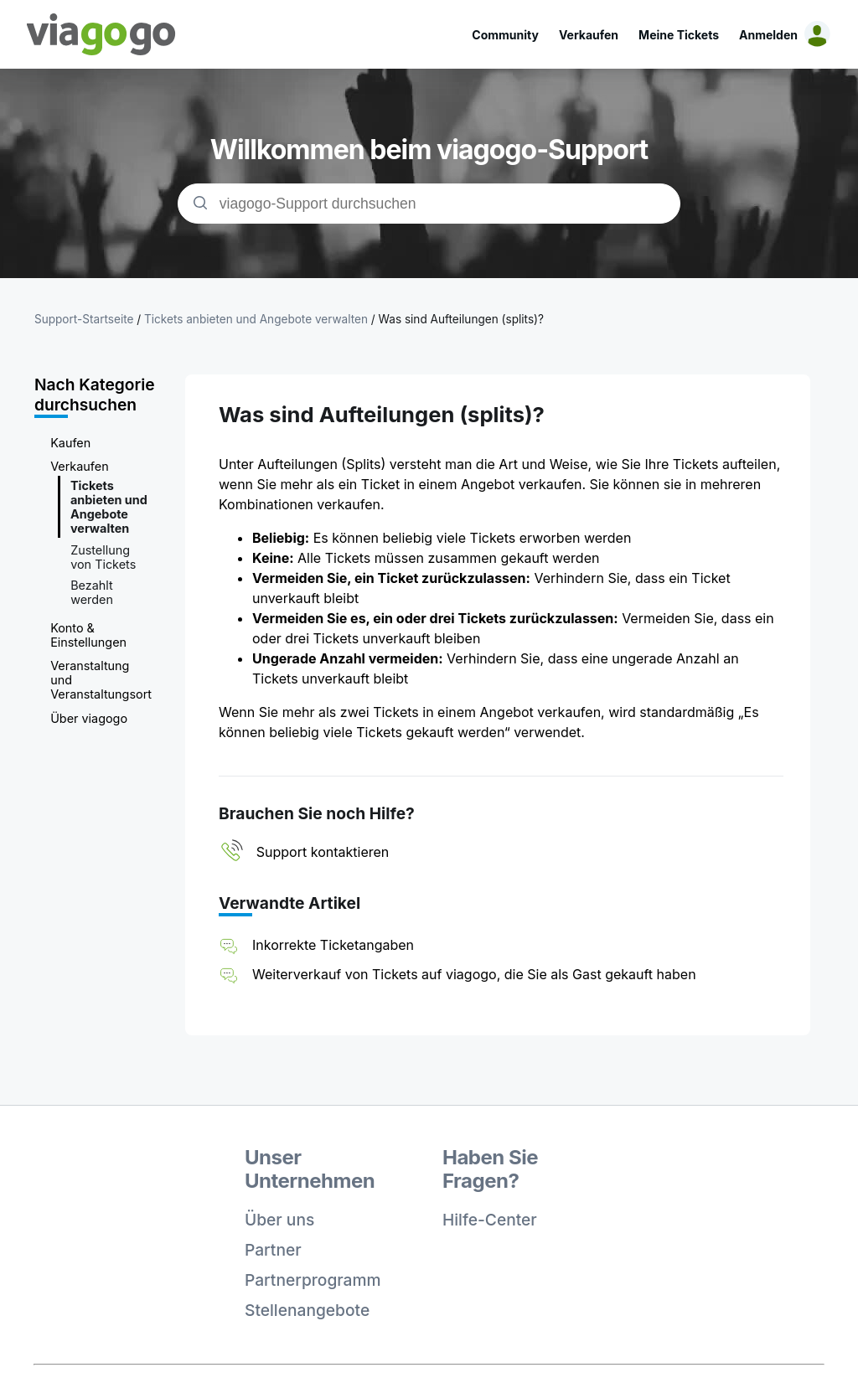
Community (505, 35)
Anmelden (768, 35)
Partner (273, 1250)
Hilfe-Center (489, 1220)
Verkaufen (588, 35)
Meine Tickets (678, 35)
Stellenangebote (307, 1310)
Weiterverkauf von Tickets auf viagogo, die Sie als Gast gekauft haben (474, 974)
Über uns (279, 1220)
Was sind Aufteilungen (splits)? (461, 319)
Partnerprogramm (313, 1280)
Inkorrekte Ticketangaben (333, 945)
